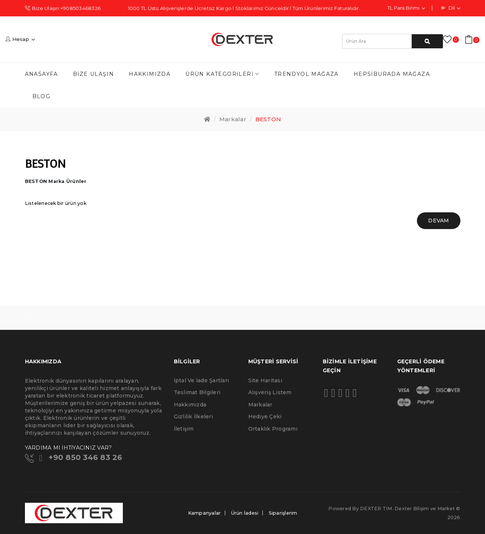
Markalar (232, 119)
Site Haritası (265, 380)
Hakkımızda (190, 404)
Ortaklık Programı (272, 428)
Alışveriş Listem (270, 392)
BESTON (268, 119)
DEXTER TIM (376, 508)
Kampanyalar (204, 513)
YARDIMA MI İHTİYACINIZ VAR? (68, 447)
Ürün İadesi (245, 513)
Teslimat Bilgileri (197, 392)
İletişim (184, 428)
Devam (438, 220)
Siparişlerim (283, 513)
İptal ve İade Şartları (201, 380)
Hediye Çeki (265, 416)
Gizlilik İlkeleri (193, 416)
